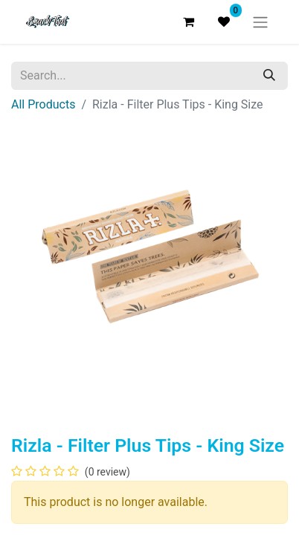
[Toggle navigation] (260, 22)
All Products (43, 104)
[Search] (269, 76)
